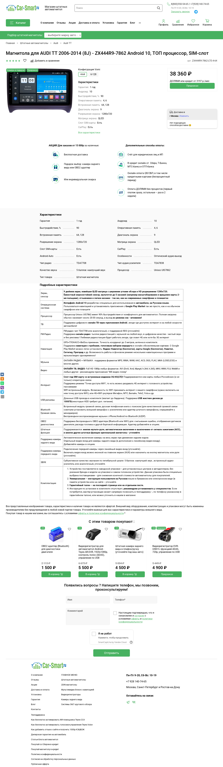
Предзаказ (192, 85)
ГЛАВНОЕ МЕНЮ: (69, 675)
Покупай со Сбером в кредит (45, 744)
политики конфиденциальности (135, 620)
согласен (139, 615)
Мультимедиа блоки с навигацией (77, 690)
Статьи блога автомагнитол (44, 739)
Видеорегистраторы (71, 694)
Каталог (18, 23)
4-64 (82, 74)
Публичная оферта (40, 764)
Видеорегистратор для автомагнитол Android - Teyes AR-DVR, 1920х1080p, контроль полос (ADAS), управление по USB (92, 552)
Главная (10, 43)
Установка (108, 22)
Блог (132, 22)
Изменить (184, 116)
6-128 (93, 74)
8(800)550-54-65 (177, 4)
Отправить (111, 653)
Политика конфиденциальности (46, 754)
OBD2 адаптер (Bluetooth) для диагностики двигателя (55, 549)
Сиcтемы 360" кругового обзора (76, 704)
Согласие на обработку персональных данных (53, 759)
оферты (135, 618)
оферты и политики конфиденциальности (101, 513)
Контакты (36, 709)
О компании (47, 22)
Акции (72, 22)
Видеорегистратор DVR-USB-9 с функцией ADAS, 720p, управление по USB (166, 549)
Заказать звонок (180, 11)
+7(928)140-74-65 (199, 4)
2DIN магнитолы (69, 685)
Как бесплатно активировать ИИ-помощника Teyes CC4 (58, 720)
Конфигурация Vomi (89, 69)
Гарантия (122, 22)
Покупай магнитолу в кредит (45, 749)
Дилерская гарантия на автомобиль (48, 734)
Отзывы (61, 22)
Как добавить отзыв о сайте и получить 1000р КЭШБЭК (57, 729)
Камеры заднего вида (71, 699)
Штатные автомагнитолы (34, 43)
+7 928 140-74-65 (136, 681)
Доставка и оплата (89, 22)
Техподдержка (38, 715)
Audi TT (67, 43)
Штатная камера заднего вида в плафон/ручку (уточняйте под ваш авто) (129, 549)
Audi (55, 43)
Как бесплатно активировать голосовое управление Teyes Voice (62, 725)
